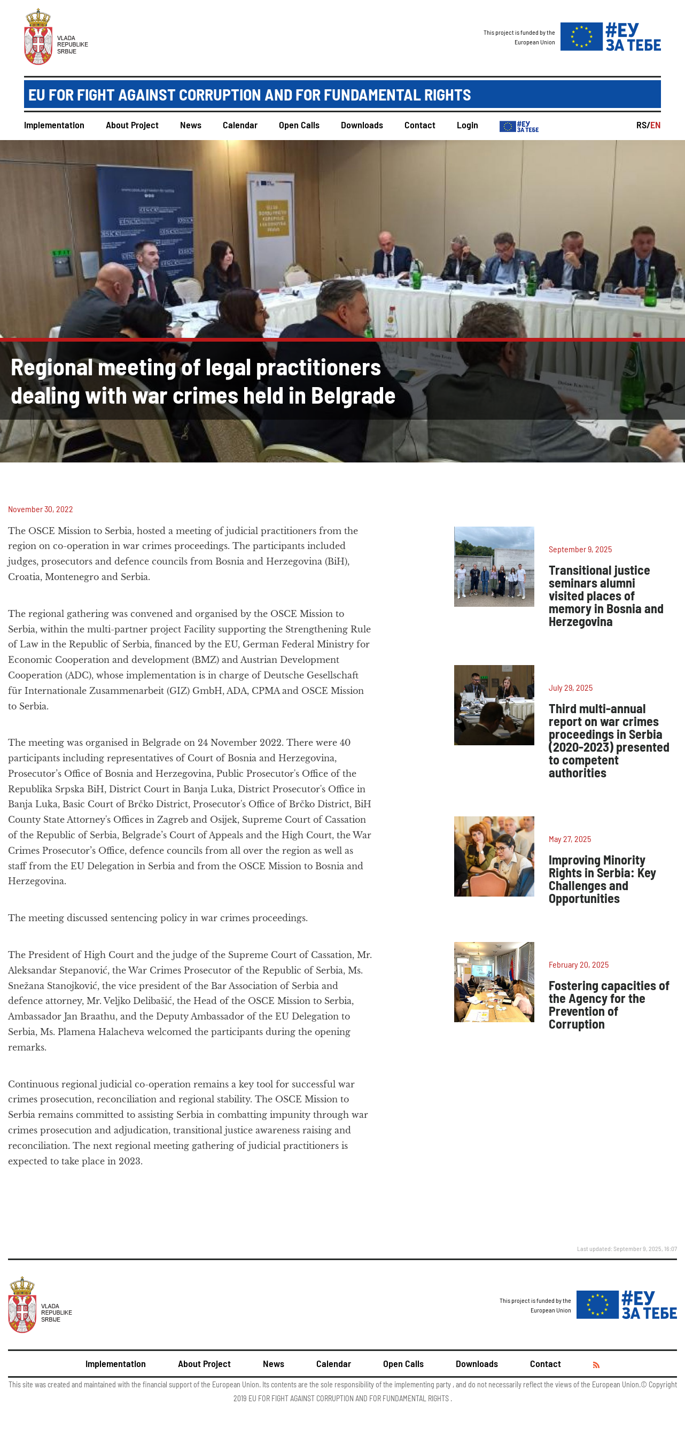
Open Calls (299, 124)
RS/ (643, 124)
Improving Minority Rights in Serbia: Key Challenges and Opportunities (602, 879)
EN (655, 124)
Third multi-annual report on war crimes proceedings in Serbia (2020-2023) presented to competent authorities (609, 740)
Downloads (362, 124)
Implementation (54, 124)
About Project (132, 124)
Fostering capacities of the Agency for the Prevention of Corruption (609, 1004)
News (190, 124)
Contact (419, 124)
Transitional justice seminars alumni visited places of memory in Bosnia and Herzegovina (606, 595)
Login (467, 124)
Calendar (240, 124)
